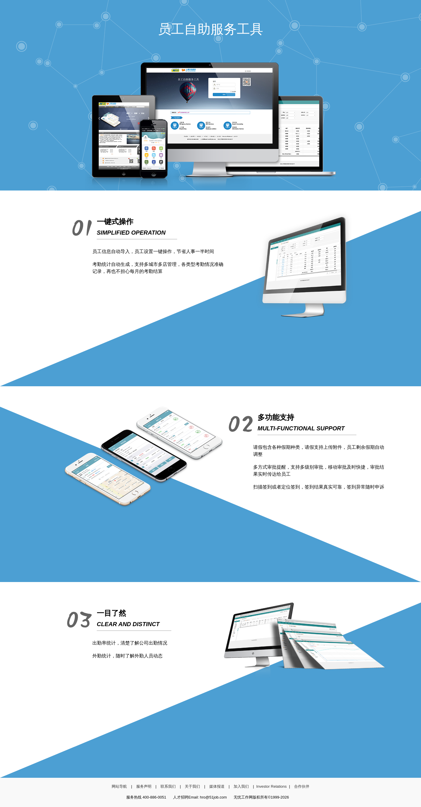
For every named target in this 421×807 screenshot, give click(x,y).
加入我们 (241, 786)
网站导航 (119, 786)
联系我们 (168, 786)
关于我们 (192, 786)
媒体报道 (217, 786)
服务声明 (143, 786)
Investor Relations (271, 786)
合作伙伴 (301, 786)
